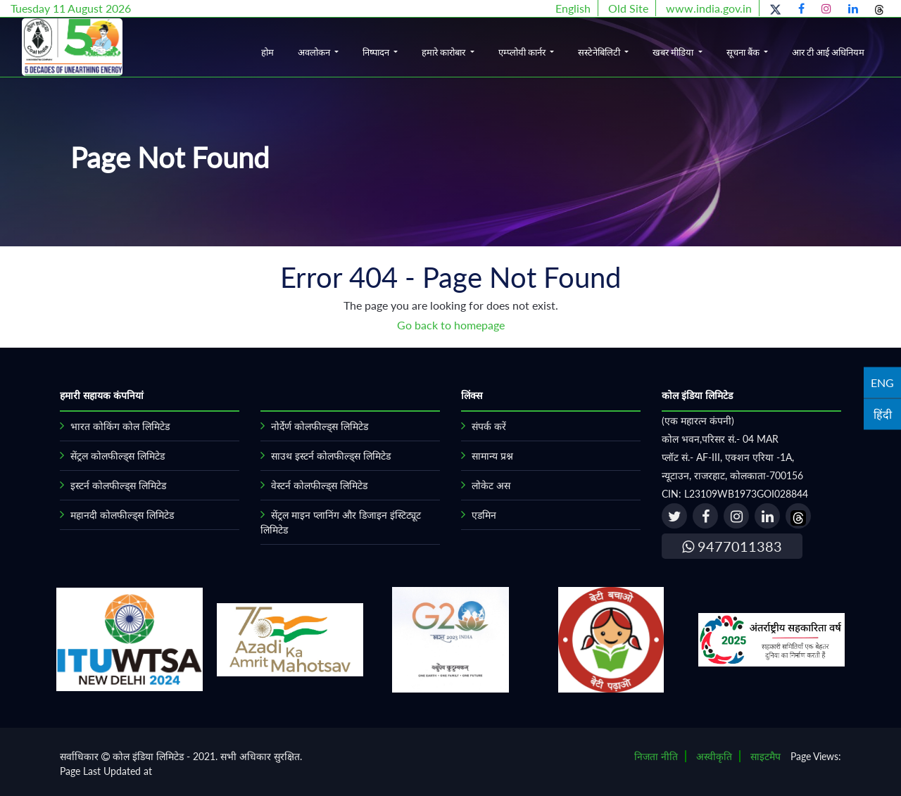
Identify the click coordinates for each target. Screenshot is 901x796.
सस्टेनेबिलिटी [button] (600, 52)
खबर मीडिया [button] (674, 52)
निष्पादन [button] (377, 52)
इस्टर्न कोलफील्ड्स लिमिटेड (118, 485)
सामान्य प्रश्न (492, 456)
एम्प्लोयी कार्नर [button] (523, 52)
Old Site (628, 8)
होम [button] (267, 52)
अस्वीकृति (714, 756)
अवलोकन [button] (315, 52)
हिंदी (883, 413)
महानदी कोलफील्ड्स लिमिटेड (122, 515)
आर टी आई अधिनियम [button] (828, 52)
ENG (882, 381)
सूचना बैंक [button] (744, 52)
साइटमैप (765, 756)
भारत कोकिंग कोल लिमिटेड (120, 426)
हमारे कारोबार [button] (444, 52)
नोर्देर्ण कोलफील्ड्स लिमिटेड (319, 426)
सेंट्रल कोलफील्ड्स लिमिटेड (117, 456)
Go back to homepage (451, 324)
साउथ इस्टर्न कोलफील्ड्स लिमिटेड (331, 456)
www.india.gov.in (709, 8)
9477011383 (732, 546)
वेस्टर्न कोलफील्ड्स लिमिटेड (319, 485)
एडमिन (484, 515)
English (573, 8)
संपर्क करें (489, 426)
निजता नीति (656, 756)
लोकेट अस (491, 485)
